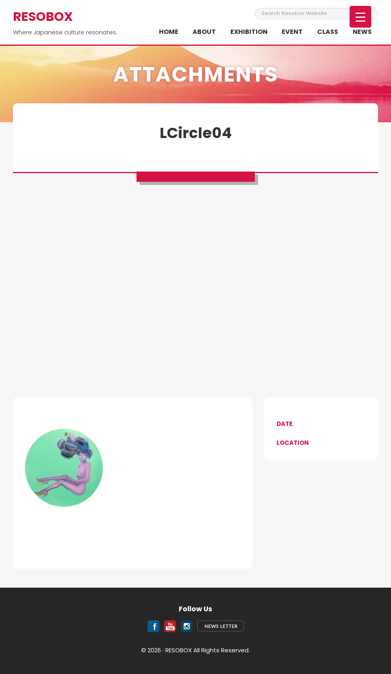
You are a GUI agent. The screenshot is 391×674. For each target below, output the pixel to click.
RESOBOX (43, 16)
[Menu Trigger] (360, 17)
